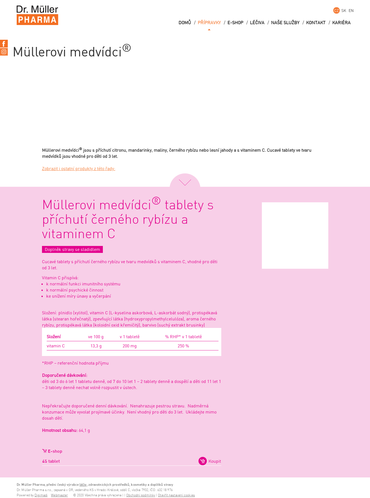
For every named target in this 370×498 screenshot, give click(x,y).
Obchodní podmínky (140, 495)
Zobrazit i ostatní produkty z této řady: (78, 168)
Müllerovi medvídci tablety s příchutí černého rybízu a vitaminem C (128, 219)
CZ (336, 10)
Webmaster (59, 495)
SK (343, 10)
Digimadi (41, 495)
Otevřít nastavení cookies (176, 495)
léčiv (83, 484)
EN (351, 10)
